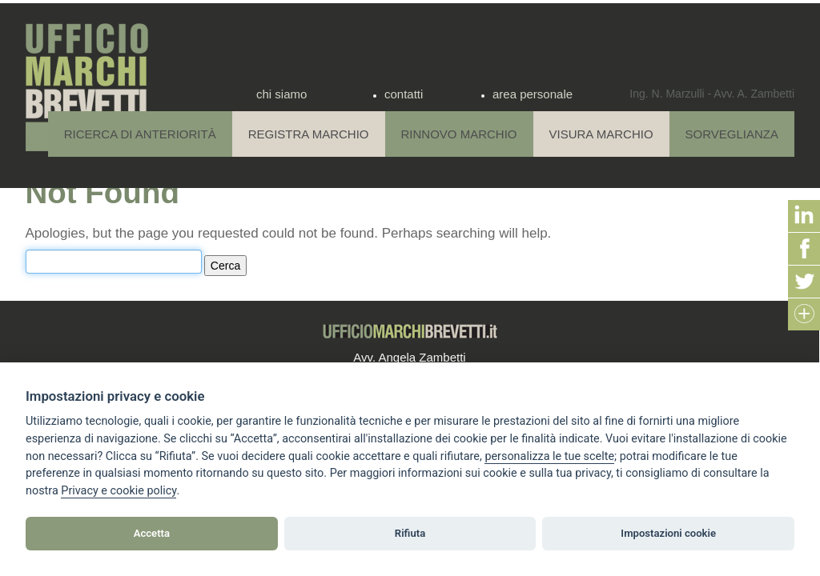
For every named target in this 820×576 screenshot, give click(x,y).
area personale (532, 94)
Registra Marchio (308, 134)
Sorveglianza (731, 134)
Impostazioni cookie (668, 533)
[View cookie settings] (549, 457)
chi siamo (281, 94)
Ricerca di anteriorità (140, 134)
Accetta (152, 533)
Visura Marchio (601, 134)
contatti (403, 94)
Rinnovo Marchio (459, 134)
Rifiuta (410, 533)
